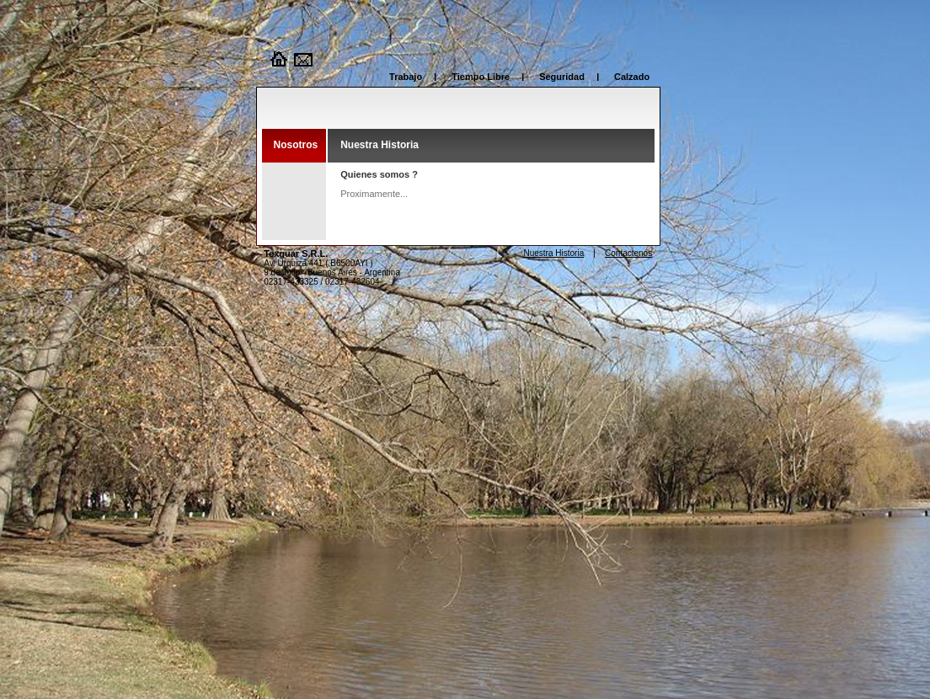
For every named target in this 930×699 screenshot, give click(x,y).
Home (278, 59)
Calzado (631, 77)
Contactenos (628, 253)
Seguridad (562, 77)
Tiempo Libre (481, 77)
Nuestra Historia (554, 253)
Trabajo (405, 77)
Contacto (304, 59)
